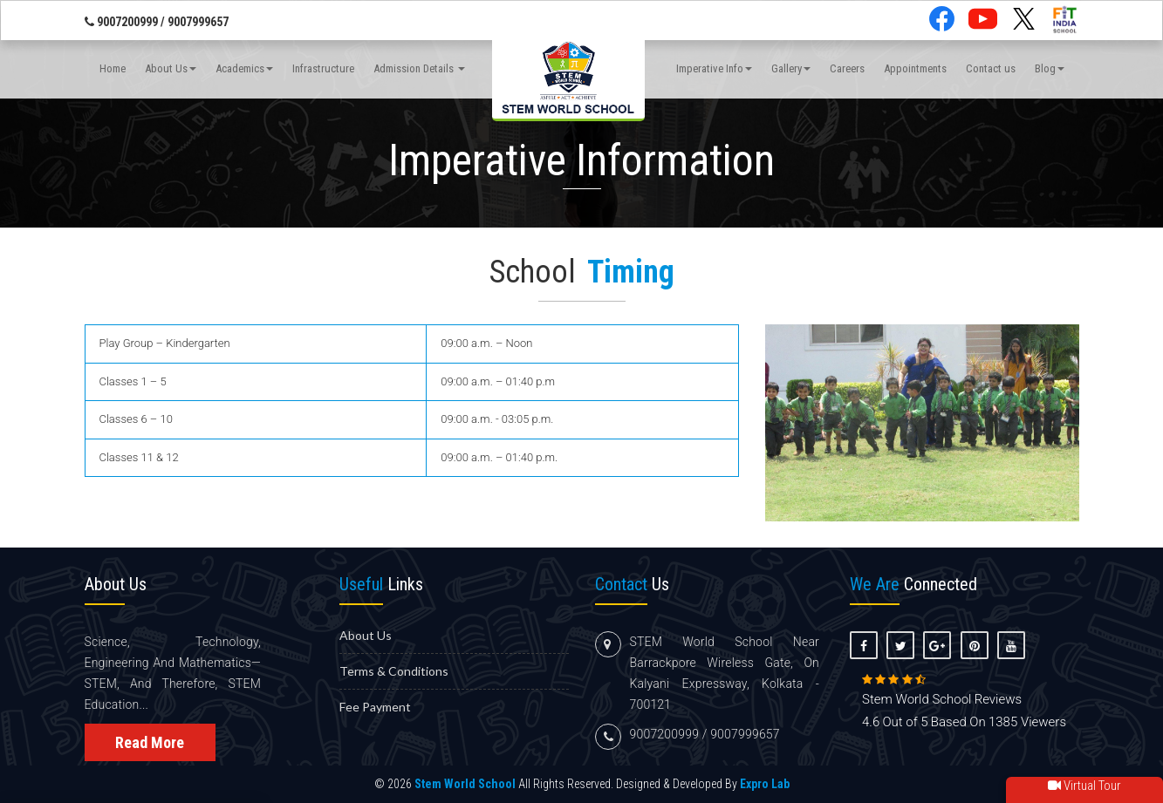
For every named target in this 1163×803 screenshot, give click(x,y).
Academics (244, 68)
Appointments (915, 68)
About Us (170, 68)
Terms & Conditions (393, 670)
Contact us (991, 68)
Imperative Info (714, 68)
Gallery (791, 68)
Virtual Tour (1084, 785)
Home (112, 68)
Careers (847, 68)
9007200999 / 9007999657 (157, 22)
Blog (1049, 68)
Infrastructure (323, 68)
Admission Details (419, 68)
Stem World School (465, 784)
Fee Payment (375, 706)
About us (365, 635)
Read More (149, 742)
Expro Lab (765, 784)
